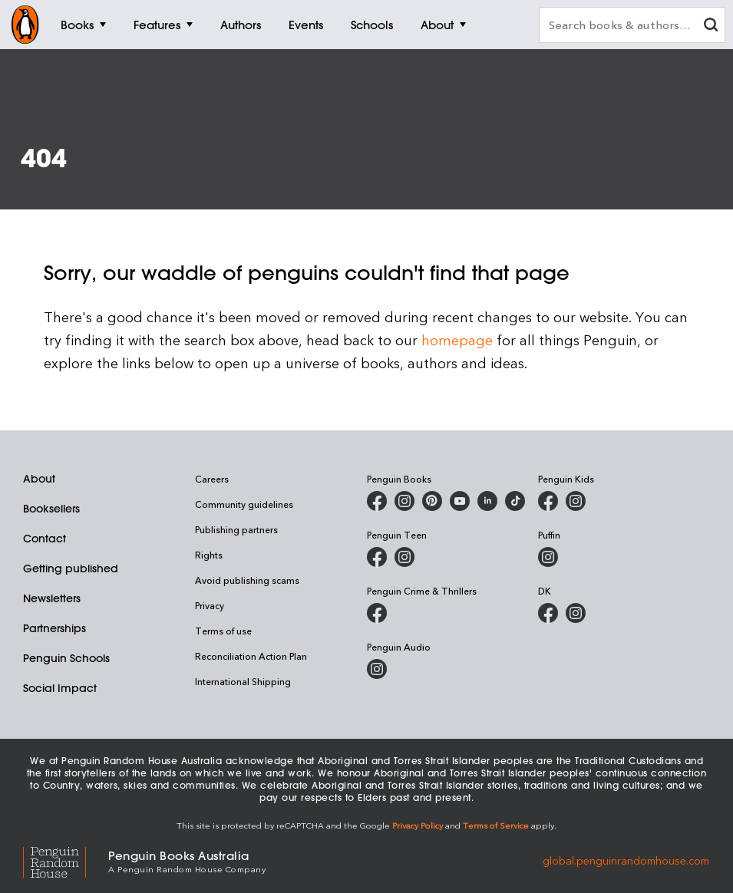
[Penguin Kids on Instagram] (576, 501)
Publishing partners (236, 529)
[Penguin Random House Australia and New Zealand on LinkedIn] (487, 501)
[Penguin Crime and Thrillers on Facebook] (377, 613)
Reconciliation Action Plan (251, 656)
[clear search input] (711, 26)
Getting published (70, 568)
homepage (457, 339)
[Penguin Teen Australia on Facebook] (377, 557)
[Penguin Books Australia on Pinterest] (432, 501)
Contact (44, 538)
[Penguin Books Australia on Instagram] (404, 501)
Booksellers (51, 509)
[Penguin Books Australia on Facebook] (377, 501)
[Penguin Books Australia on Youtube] (460, 501)
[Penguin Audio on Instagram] (377, 669)
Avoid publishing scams (247, 580)
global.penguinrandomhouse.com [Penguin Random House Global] (626, 860)
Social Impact (60, 688)
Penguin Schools (66, 658)
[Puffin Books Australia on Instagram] (548, 557)
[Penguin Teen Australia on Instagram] (404, 557)
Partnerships (54, 628)
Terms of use (223, 631)
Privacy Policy (417, 825)
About (39, 479)
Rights (209, 555)
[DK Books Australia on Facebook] (548, 613)
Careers (212, 479)
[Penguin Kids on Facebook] (548, 501)
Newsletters (52, 598)
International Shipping (243, 681)
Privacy (209, 605)
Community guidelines (244, 504)
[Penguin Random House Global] (65, 860)
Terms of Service (496, 825)
